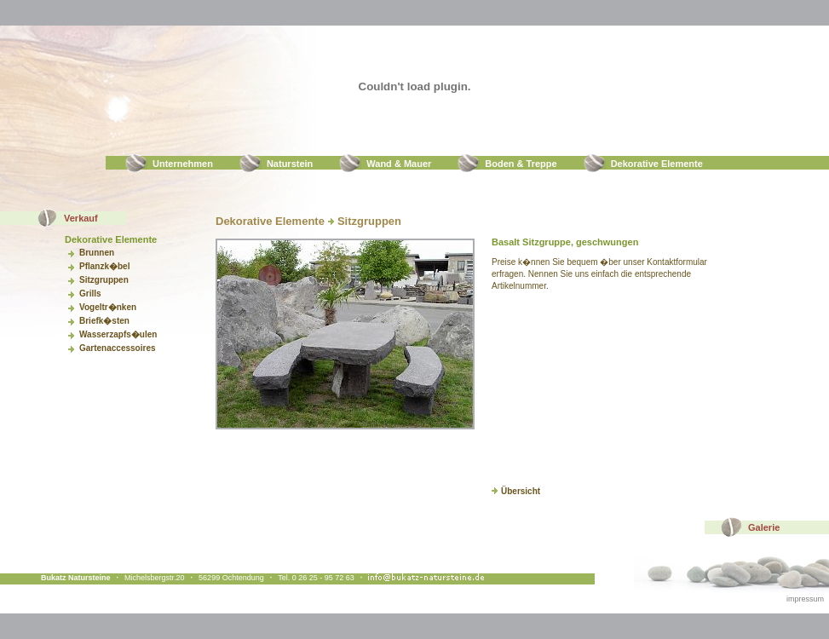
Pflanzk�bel (104, 266)
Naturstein (290, 163)
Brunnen (96, 252)
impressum (805, 599)
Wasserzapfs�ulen (118, 334)
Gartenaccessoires (117, 348)
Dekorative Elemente (657, 163)
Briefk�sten (104, 320)
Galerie (764, 527)
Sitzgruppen (104, 280)
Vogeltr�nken (107, 307)
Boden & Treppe (520, 163)
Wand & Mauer (398, 163)
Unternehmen (183, 163)
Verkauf (81, 218)
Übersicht (516, 491)
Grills (90, 293)
